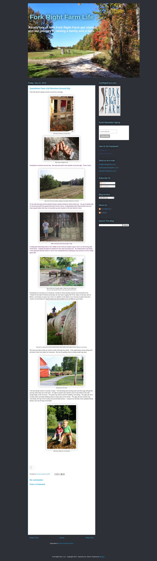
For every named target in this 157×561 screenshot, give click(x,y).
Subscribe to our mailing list (111, 127)
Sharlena (102, 167)
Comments (104, 186)
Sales (100, 171)
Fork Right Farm (103, 150)
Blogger (102, 557)
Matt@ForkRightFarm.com (107, 164)
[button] (31, 467)
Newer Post (34, 538)
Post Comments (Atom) (66, 543)
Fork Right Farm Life (61, 17)
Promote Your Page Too (105, 153)
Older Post (89, 538)
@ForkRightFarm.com (112, 167)
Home (62, 538)
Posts (102, 183)
